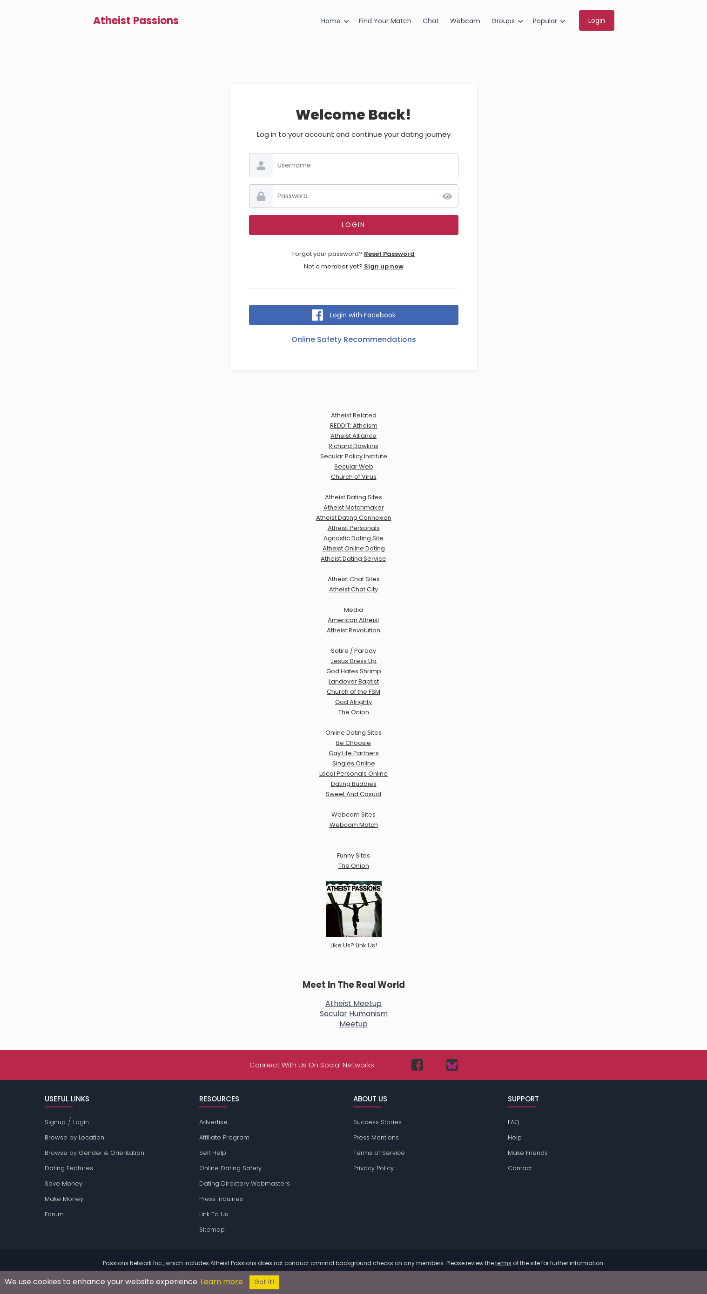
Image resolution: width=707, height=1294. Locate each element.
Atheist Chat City (353, 589)
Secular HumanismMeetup (354, 1018)
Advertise (213, 1122)
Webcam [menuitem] (465, 21)
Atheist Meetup (353, 1003)
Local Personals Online (353, 773)
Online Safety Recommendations (353, 339)
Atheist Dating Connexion (353, 517)
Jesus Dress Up (353, 661)
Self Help (212, 1152)
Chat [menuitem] (431, 21)
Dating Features (69, 1168)
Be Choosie (353, 742)
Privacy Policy (373, 1168)
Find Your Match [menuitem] (385, 21)
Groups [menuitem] (503, 21)
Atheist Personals (354, 527)
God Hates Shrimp (353, 671)
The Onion (353, 712)
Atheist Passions (136, 21)
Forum (54, 1214)
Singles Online (353, 763)
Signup (55, 1122)
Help (515, 1137)
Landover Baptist (354, 681)
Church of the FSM (353, 691)
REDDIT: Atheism (353, 425)
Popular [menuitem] (545, 21)
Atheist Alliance (353, 435)
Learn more (222, 1281)
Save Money (63, 1183)
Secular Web (353, 466)
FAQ (513, 1122)
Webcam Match (354, 824)
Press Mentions (376, 1137)
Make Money (64, 1198)
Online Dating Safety (230, 1168)
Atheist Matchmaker (353, 507)
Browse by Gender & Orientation (94, 1152)
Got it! (264, 1282)
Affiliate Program (224, 1137)
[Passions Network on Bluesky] (452, 1065)
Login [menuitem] (596, 20)
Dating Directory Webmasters (244, 1183)
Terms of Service (379, 1152)
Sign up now (384, 266)
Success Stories (377, 1122)
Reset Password (389, 253)
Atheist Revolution (353, 630)
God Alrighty (353, 701)
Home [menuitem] (331, 21)
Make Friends (528, 1152)
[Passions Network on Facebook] (417, 1065)
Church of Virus (354, 476)
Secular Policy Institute (353, 456)
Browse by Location (74, 1137)
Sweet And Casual (353, 794)
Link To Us (213, 1214)
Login (81, 1122)
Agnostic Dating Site (353, 538)
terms (503, 1263)
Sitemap (212, 1229)
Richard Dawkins (353, 446)
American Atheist (353, 620)
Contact (520, 1168)
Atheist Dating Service (353, 558)
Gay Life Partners (354, 753)
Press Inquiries (221, 1198)
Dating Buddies (354, 783)
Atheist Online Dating (354, 548)
